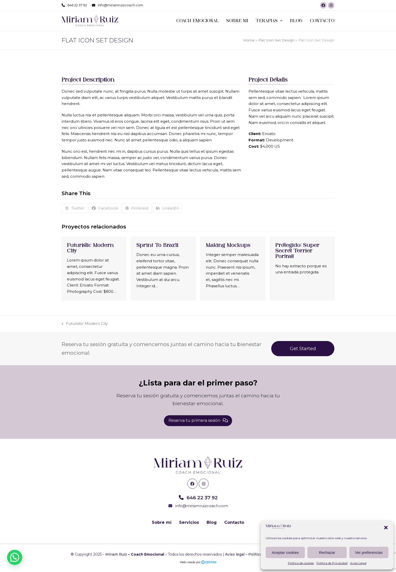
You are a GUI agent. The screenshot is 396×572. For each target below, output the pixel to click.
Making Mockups (228, 245)
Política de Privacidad (332, 563)
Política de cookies (301, 563)
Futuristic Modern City (85, 324)
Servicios (189, 522)
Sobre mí (161, 522)
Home (249, 40)
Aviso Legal (358, 563)
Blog (212, 522)
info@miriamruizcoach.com (120, 5)
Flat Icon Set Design (276, 40)
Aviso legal (234, 554)
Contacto (234, 522)
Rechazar (327, 552)
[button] (385, 527)
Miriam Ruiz (116, 554)
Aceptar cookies (285, 552)
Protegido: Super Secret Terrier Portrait (297, 250)
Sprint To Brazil (157, 245)
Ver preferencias (369, 552)
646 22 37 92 (77, 5)
